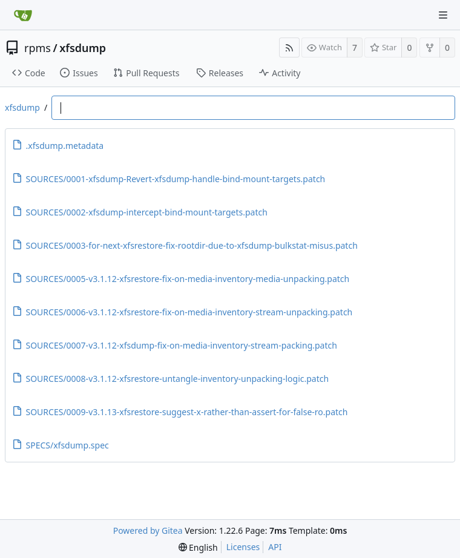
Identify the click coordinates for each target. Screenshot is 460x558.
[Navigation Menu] (443, 15)
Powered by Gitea (148, 530)
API (274, 547)
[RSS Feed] (289, 47)
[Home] (23, 15)
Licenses (243, 547)
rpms (37, 48)
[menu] (198, 547)
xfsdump (82, 48)
